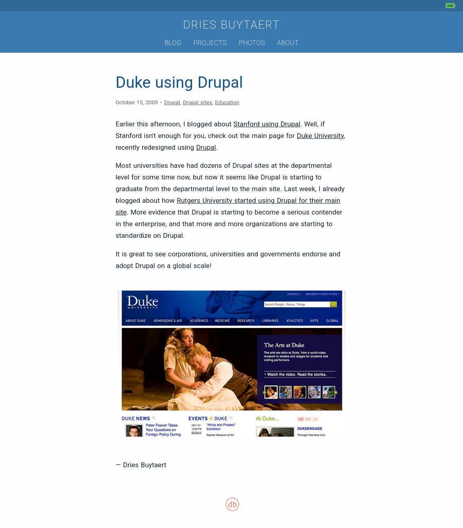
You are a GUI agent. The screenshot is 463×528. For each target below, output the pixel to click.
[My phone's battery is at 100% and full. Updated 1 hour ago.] (451, 5)
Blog (172, 43)
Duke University (320, 136)
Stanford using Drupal (267, 124)
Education (227, 102)
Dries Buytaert (231, 25)
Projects (210, 43)
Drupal (172, 102)
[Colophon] (231, 509)
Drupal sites (197, 102)
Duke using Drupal (179, 82)
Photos (252, 43)
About (287, 43)
